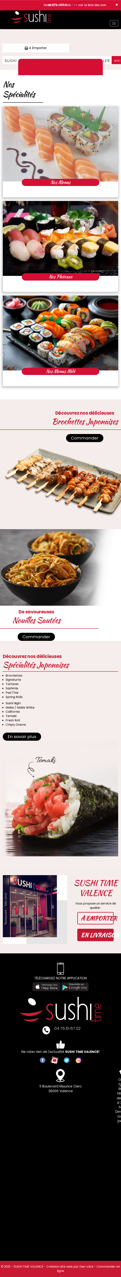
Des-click (86, 1266)
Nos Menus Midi (60, 371)
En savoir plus (22, 737)
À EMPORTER (97, 918)
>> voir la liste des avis (90, 5)
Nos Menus (60, 182)
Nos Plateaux (60, 276)
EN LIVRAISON (97, 935)
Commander (84, 438)
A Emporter (36, 48)
